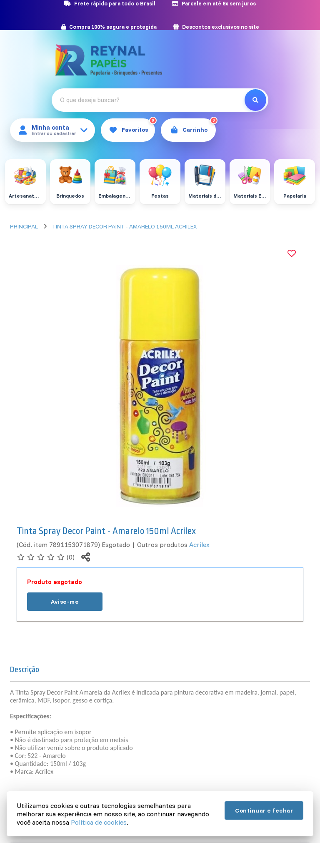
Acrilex (199, 544)
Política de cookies (99, 822)
